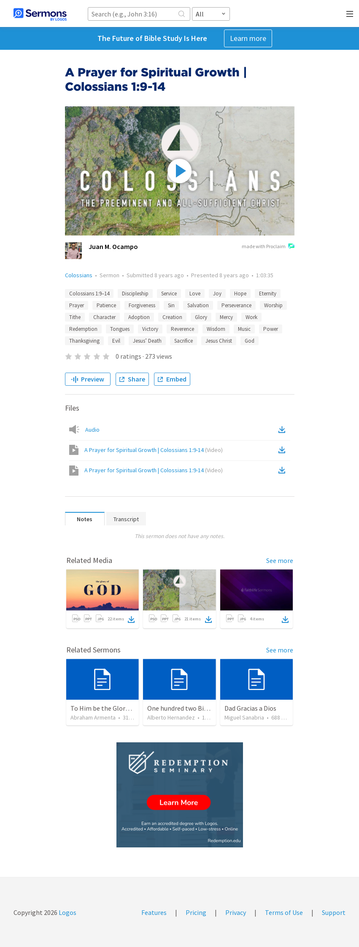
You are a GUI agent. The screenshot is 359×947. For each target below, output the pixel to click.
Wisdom (216, 329)
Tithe (75, 317)
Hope (240, 293)
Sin (171, 305)
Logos (66, 912)
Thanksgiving (84, 340)
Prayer (76, 305)
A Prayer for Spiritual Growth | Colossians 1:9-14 (153, 450)
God (249, 340)
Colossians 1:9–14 (89, 293)
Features (154, 912)
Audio (92, 429)
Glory (201, 317)
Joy (217, 293)
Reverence (182, 329)
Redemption (83, 329)
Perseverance (236, 305)
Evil (116, 340)
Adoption (139, 317)
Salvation (198, 305)
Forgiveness (142, 305)
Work (251, 317)
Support (334, 912)
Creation (172, 317)
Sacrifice (183, 340)
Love (194, 293)
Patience (106, 305)
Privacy (235, 912)
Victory (150, 329)
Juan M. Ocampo (113, 246)
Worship (273, 305)
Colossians (78, 275)
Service (169, 293)
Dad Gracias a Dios (250, 708)
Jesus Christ (218, 340)
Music (244, 329)
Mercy (226, 317)
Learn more (248, 38)
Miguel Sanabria (244, 717)
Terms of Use (284, 912)
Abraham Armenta (93, 717)
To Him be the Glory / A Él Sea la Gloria (125, 708)
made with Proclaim (268, 247)
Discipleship (135, 293)
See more (279, 560)
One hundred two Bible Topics (190, 708)
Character (104, 317)
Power (270, 329)
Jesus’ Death (147, 340)
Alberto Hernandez (171, 717)
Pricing (196, 912)
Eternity (267, 293)
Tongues (120, 329)
